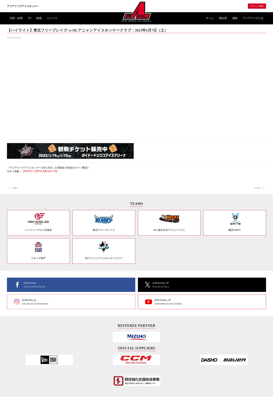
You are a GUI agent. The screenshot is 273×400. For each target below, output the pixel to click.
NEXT (259, 188)
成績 (234, 18)
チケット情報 (257, 6)
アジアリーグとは (253, 18)
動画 (39, 18)
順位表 (223, 18)
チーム (210, 18)
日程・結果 (16, 18)
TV (29, 18)
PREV (13, 188)
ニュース (52, 18)
